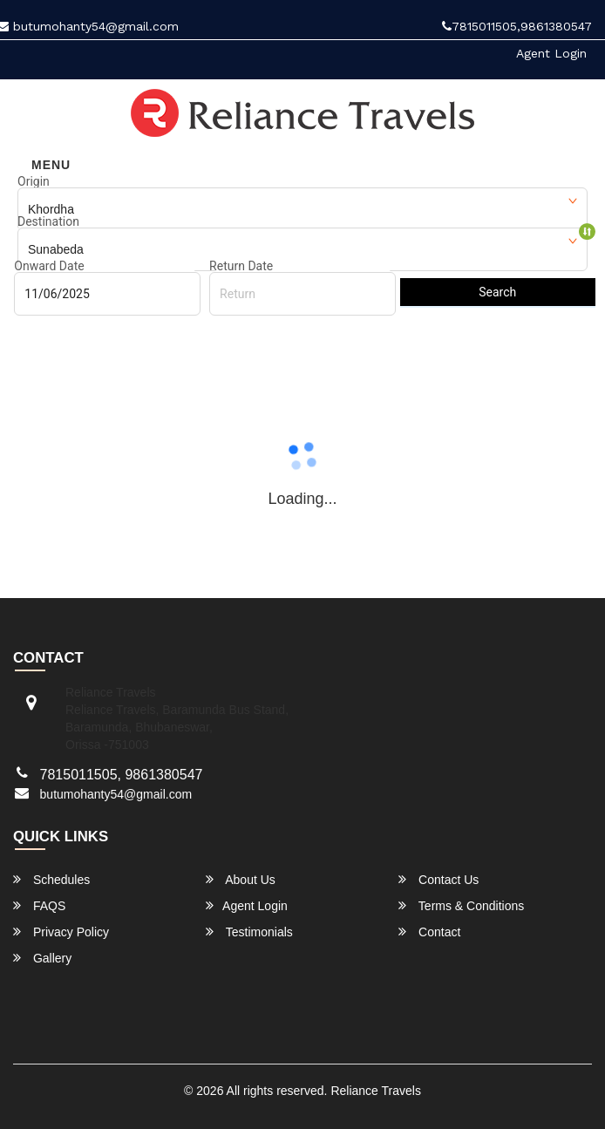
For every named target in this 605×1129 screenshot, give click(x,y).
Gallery (42, 957)
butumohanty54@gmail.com (116, 794)
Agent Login (551, 53)
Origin (33, 181)
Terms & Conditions (461, 905)
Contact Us (438, 879)
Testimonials (249, 931)
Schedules (51, 879)
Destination (48, 221)
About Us (240, 879)
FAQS (39, 905)
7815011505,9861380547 (517, 26)
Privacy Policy (61, 931)
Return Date (241, 266)
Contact (429, 931)
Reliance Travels (375, 1091)
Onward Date (49, 266)
